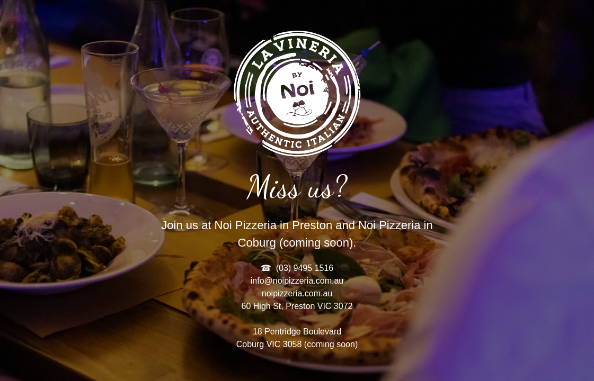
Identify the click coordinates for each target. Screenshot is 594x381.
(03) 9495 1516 (305, 268)
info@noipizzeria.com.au (297, 280)
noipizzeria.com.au (297, 293)
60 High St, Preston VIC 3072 (297, 306)
